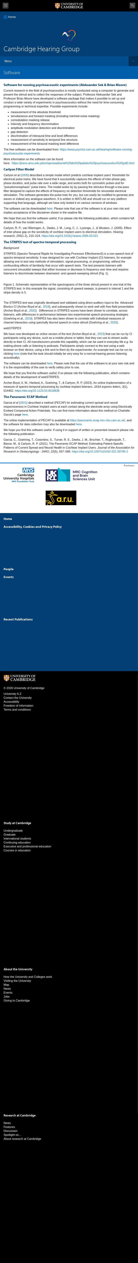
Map (6, 984)
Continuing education (17, 842)
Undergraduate (13, 830)
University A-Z (13, 693)
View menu (5, 6)
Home (12, 16)
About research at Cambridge (22, 1138)
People (9, 569)
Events (9, 577)
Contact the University (18, 697)
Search (132, 5)
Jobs (7, 996)
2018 (46, 306)
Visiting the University (17, 980)
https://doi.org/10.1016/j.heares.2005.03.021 (70, 235)
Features (9, 1126)
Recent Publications (18, 619)
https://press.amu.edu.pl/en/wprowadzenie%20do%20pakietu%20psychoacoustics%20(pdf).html (73, 163)
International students (17, 838)
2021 (23, 402)
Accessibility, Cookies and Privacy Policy (33, 527)
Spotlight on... (12, 1134)
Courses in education (17, 850)
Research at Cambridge (20, 1115)
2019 (28, 318)
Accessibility (11, 701)
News (7, 988)
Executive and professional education (27, 846)
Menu (8, 61)
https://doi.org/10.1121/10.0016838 (37, 390)
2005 (25, 175)
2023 (100, 333)
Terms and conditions (17, 709)
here (49, 208)
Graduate (10, 834)
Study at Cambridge (17, 823)
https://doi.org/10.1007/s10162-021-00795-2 (100, 451)
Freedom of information (18, 705)
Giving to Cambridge (17, 1000)
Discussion (10, 1130)
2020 (32, 310)
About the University (18, 969)
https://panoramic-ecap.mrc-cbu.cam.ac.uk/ (97, 420)
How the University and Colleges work (28, 976)
